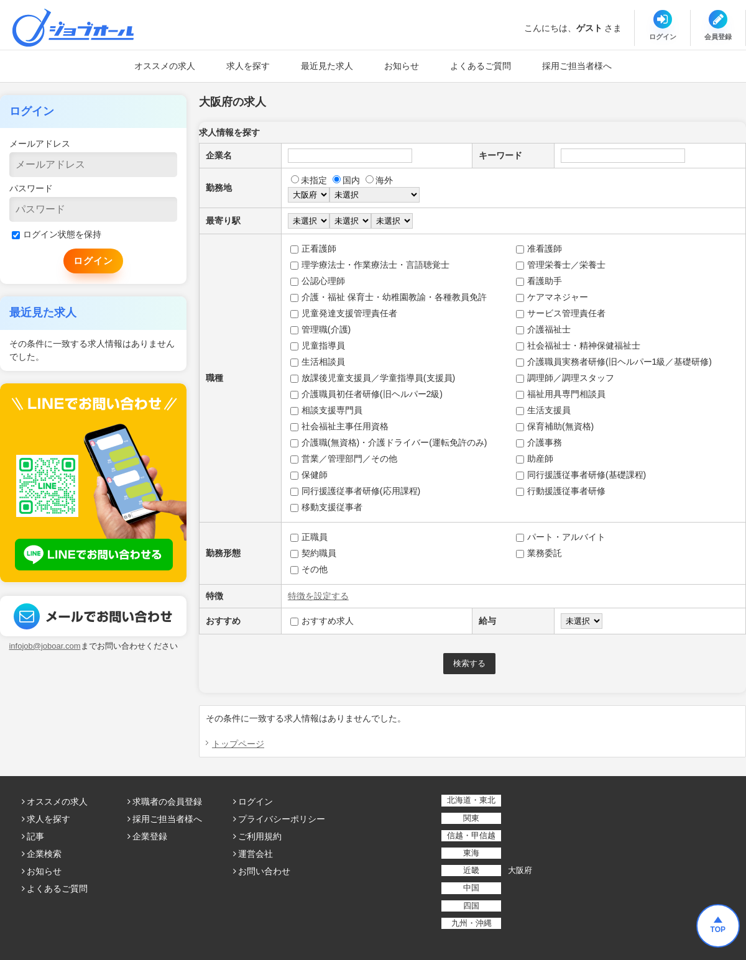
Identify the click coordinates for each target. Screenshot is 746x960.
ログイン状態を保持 (56, 234)
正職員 (309, 537)
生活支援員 (543, 410)
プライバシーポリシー (281, 819)
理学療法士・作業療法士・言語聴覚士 (369, 265)
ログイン (255, 802)
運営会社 (255, 854)
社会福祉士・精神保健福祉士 (578, 345)
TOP (718, 929)
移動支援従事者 (326, 507)
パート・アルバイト (561, 537)
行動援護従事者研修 (561, 491)
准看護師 (539, 249)
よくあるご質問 (480, 66)
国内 (346, 180)
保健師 (309, 475)
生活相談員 (317, 362)
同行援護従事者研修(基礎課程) (581, 475)
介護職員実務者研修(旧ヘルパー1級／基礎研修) (614, 362)
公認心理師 (317, 281)
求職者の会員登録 (167, 802)
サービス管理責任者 (561, 313)
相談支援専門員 (326, 410)
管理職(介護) (320, 329)
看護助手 (539, 281)
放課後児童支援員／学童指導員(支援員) (372, 378)
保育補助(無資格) (555, 426)
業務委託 (539, 553)
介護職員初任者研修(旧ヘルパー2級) (366, 394)
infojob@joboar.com (44, 646)
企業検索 (44, 854)
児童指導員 (317, 345)
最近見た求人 (327, 66)
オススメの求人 (164, 66)
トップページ (238, 744)
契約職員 (313, 553)
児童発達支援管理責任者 (343, 313)
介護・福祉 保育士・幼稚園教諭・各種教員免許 (388, 297)
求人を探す (248, 66)
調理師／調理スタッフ (565, 378)
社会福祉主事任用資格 (339, 426)
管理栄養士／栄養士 (561, 265)
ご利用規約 (260, 836)
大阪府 (520, 870)
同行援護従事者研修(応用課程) (355, 491)
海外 (379, 180)
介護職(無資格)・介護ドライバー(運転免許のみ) (388, 442)
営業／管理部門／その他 (343, 459)
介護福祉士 (543, 329)
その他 (309, 569)
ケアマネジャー (552, 297)
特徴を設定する (318, 596)
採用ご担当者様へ (577, 66)
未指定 (309, 180)
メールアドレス (39, 144)
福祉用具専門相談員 (561, 394)
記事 (35, 836)
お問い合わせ (264, 871)
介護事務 (539, 442)
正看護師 (313, 249)
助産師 (534, 459)
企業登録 (149, 836)
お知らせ (401, 66)
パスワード (31, 188)
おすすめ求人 (322, 621)
